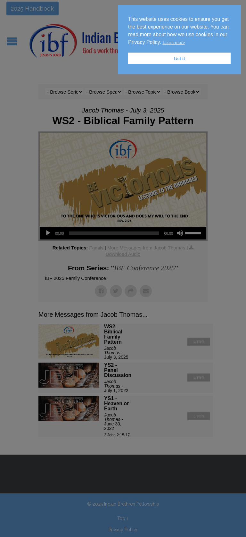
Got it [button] (179, 58)
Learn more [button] (173, 42)
